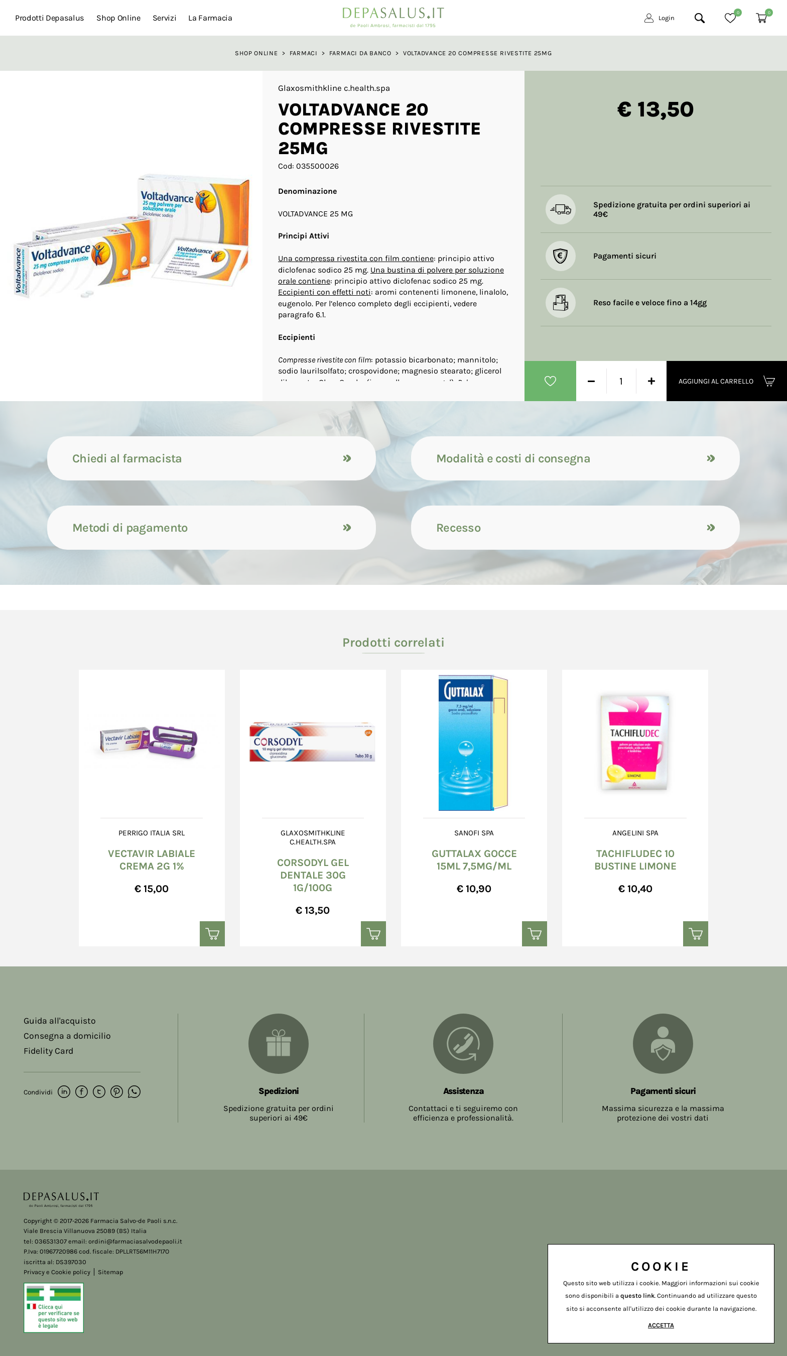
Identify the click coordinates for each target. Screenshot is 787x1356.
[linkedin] (64, 1092)
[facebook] (81, 1092)
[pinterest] (116, 1092)
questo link (637, 1295)
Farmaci (304, 53)
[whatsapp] (134, 1092)
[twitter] (99, 1092)
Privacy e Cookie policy (57, 1272)
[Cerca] (700, 18)
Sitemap (110, 1272)
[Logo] (393, 15)
